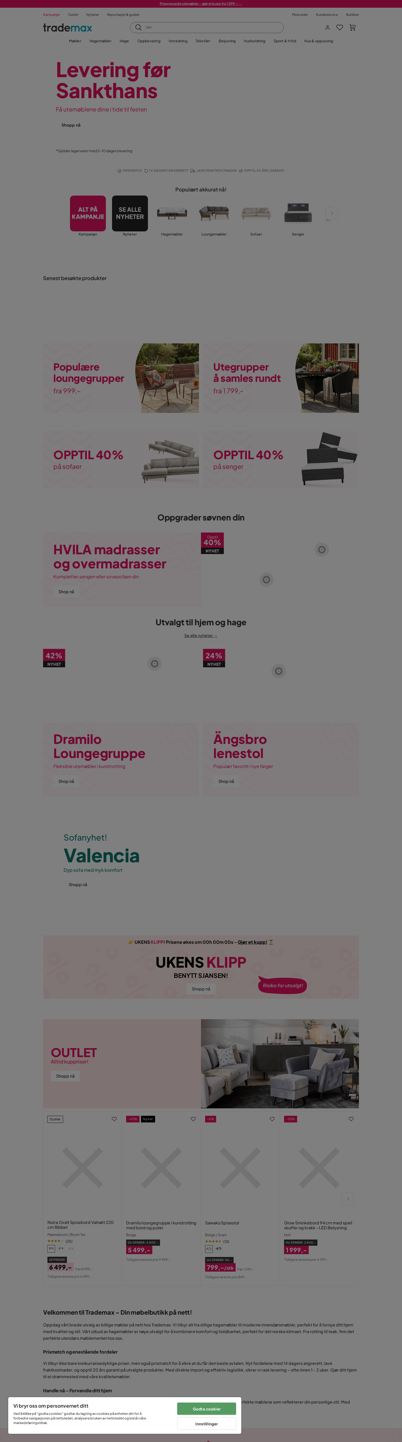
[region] (124, 1415)
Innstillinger (206, 1423)
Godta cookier (207, 1408)
